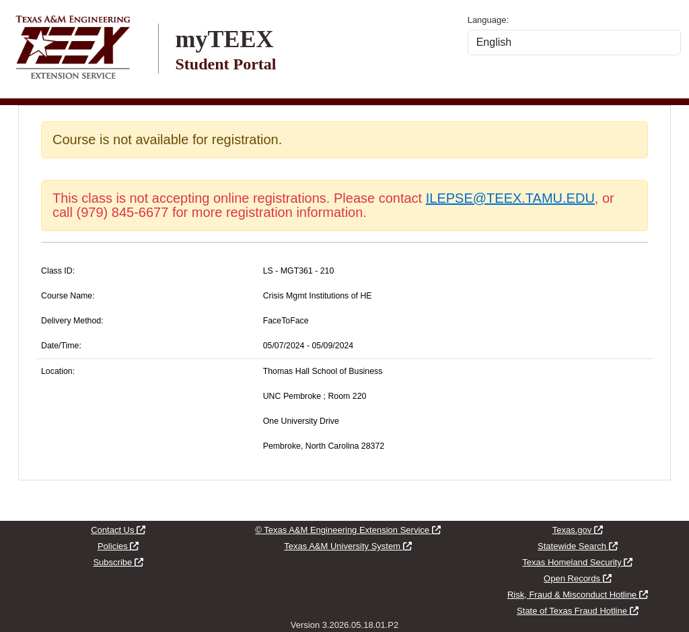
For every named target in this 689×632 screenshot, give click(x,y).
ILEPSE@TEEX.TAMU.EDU (510, 198)
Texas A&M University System (347, 546)
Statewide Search (578, 546)
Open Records (577, 578)
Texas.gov (577, 530)
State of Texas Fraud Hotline (577, 611)
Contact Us (118, 530)
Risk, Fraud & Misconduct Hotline (577, 595)
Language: (488, 20)
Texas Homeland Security (577, 562)
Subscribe (118, 562)
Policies (118, 546)
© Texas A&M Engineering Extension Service (347, 530)
